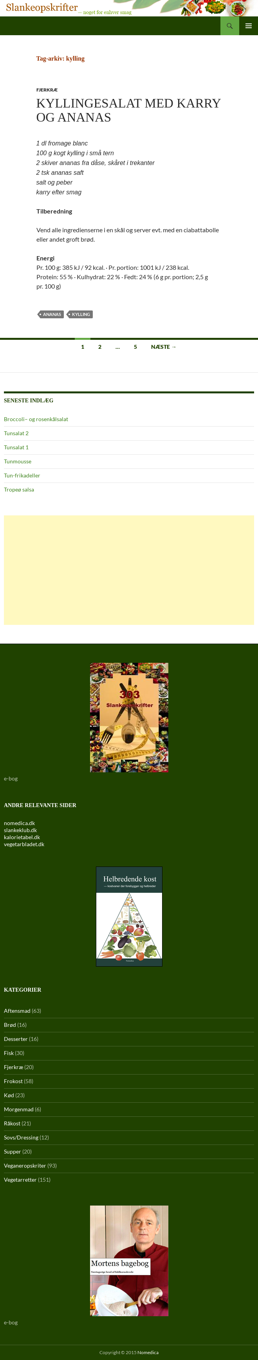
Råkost (12, 1123)
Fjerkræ (47, 90)
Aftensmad (17, 1010)
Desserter (16, 1038)
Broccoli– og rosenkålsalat (36, 419)
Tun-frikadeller (22, 475)
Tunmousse (17, 461)
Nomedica (148, 1352)
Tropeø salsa (19, 489)
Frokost (13, 1081)
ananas (52, 314)
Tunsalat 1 (16, 447)
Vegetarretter (20, 1179)
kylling (81, 314)
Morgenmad (19, 1109)
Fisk (9, 1053)
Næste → (164, 346)
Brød (10, 1024)
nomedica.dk (19, 823)
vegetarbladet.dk (24, 844)
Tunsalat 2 (16, 433)
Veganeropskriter (25, 1165)
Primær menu (248, 25)
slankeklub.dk (20, 830)
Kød (9, 1095)
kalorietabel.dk (22, 837)
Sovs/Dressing (21, 1137)
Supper (12, 1151)
